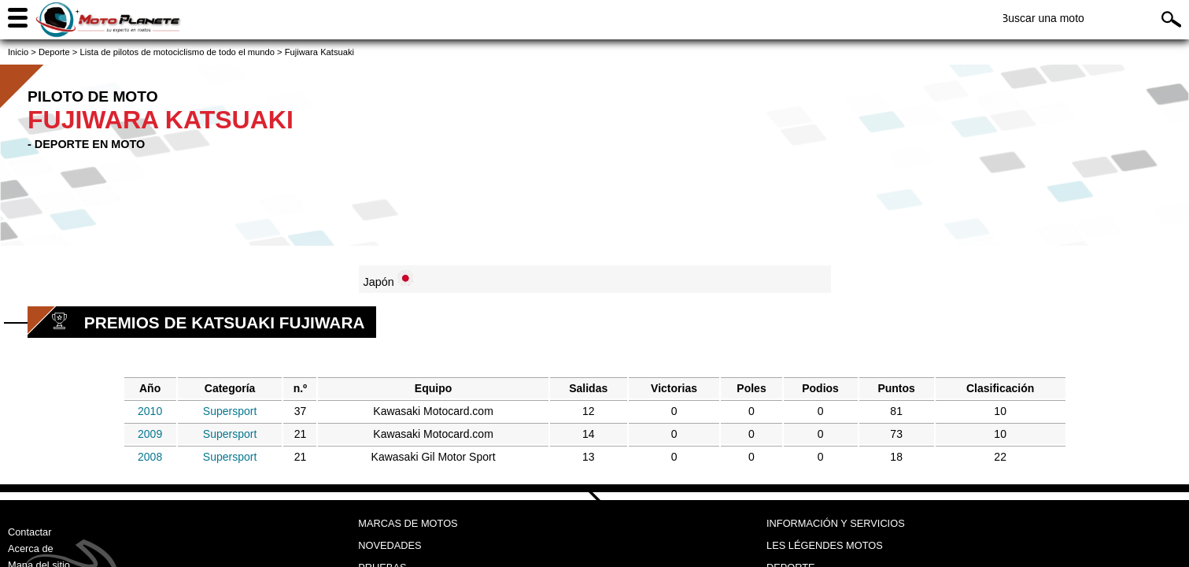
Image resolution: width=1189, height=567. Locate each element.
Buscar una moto (1042, 18)
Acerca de (31, 548)
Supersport (230, 411)
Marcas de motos (407, 523)
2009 (150, 434)
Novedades (389, 545)
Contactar (29, 532)
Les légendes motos (824, 545)
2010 (150, 411)
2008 (150, 456)
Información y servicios (835, 523)
